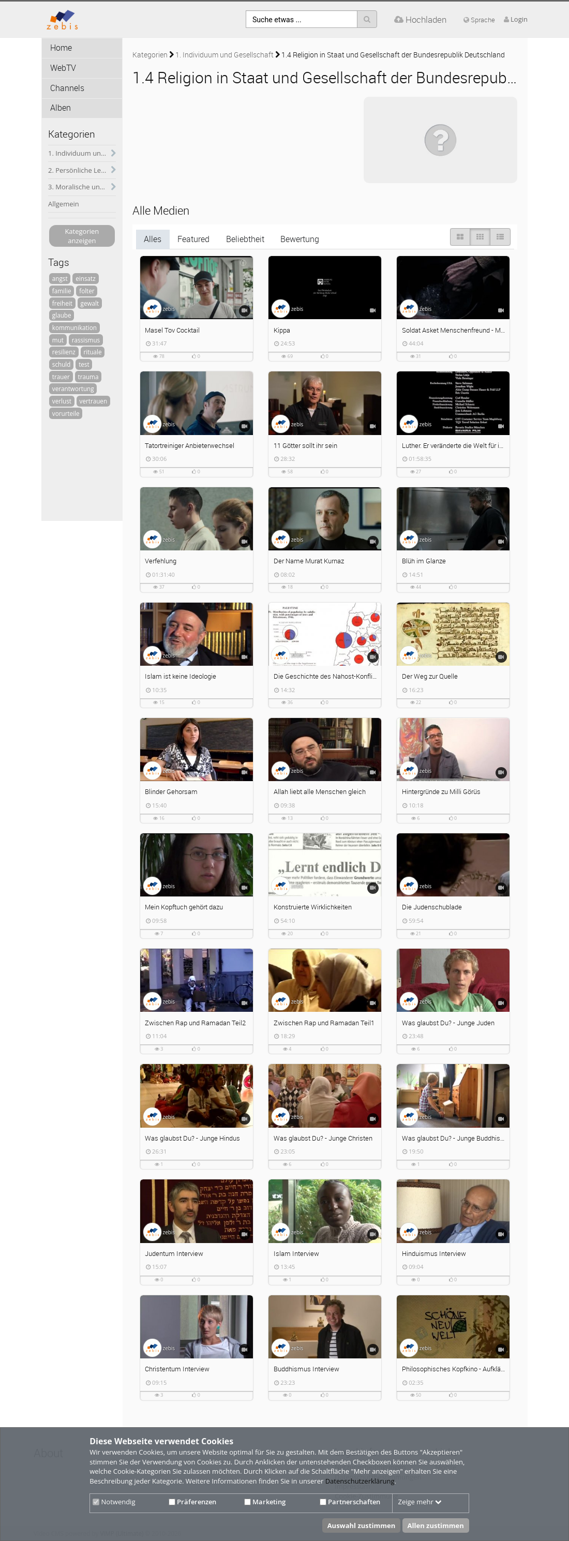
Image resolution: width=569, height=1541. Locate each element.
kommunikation (74, 327)
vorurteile (66, 413)
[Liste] (500, 237)
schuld (61, 364)
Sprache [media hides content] (479, 19)
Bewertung (299, 239)
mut (58, 340)
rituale (93, 352)
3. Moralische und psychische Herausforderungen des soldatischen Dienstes (82, 186)
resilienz (64, 352)
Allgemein (63, 203)
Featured (193, 239)
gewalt (90, 303)
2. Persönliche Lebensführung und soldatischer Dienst (82, 170)
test (84, 364)
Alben (60, 107)
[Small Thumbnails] (480, 237)
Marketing (265, 1501)
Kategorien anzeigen (82, 236)
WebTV (63, 68)
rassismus (86, 340)
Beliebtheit (245, 239)
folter (86, 291)
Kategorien (150, 54)
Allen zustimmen (436, 1525)
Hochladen (420, 19)
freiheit (62, 303)
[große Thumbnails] (460, 237)
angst (60, 278)
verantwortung (73, 388)
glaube (61, 315)
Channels (67, 88)
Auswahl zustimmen (361, 1525)
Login (519, 19)
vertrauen (94, 401)
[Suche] (367, 19)
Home (61, 47)
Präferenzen (192, 1501)
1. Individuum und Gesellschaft (82, 153)
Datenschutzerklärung (360, 1481)
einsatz (85, 278)
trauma (88, 376)
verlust (61, 401)
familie (61, 291)
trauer (61, 376)
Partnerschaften (350, 1501)
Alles (152, 239)
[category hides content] (111, 153)
